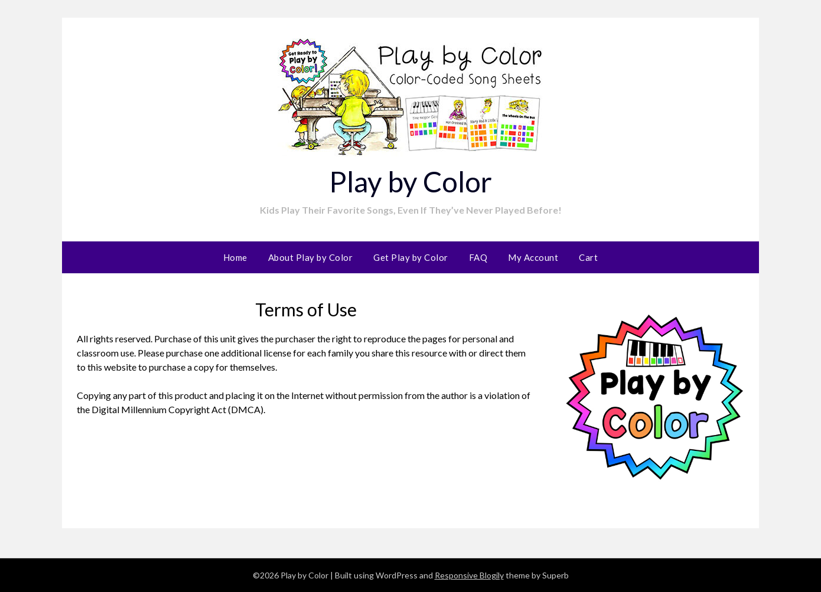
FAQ (478, 257)
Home (235, 257)
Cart (588, 257)
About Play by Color (310, 257)
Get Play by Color (410, 257)
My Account (533, 257)
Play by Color (410, 181)
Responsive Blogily (469, 575)
